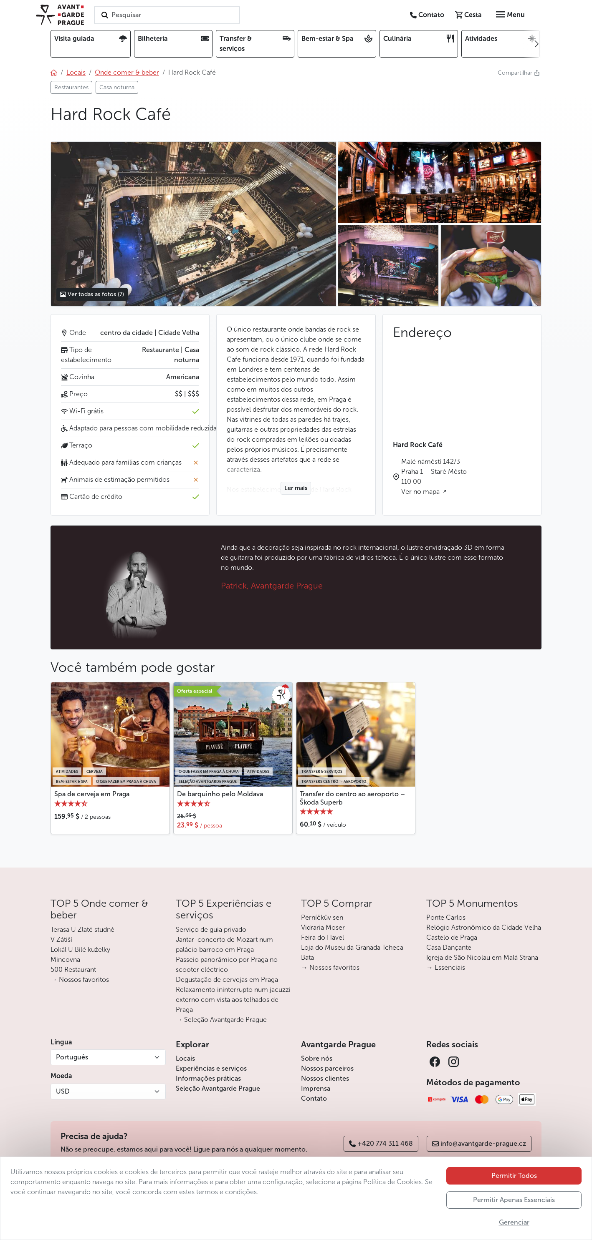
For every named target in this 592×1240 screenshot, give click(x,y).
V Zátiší (61, 939)
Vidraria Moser (323, 927)
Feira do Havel (322, 937)
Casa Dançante (448, 947)
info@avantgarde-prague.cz (479, 1143)
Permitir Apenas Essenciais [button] (514, 1200)
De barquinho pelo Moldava (220, 794)
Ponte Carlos (446, 917)
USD (63, 1091)
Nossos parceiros (327, 1068)
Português (72, 1057)
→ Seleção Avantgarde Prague (221, 1020)
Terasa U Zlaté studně (82, 929)
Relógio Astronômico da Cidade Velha (483, 927)
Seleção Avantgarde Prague (218, 1088)
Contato (314, 1098)
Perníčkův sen (322, 917)
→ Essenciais (445, 967)
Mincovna (65, 959)
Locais (185, 1058)
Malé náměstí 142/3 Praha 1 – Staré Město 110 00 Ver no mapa (434, 476)
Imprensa (315, 1088)
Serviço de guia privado (211, 929)
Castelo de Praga (451, 937)
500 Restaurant (73, 969)
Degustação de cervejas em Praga (227, 979)
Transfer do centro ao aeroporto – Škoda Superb (352, 798)
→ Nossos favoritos (80, 979)
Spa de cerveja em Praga (91, 794)
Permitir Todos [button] (514, 1176)
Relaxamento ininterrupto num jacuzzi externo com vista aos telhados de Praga (233, 1000)
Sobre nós (316, 1058)
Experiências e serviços (211, 1068)
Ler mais (295, 488)
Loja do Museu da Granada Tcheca (352, 947)
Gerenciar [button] (514, 1222)
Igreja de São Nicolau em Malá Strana (482, 957)
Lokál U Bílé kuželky (80, 949)
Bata (307, 957)
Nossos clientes (325, 1078)
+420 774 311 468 (381, 1143)
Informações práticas (208, 1078)
